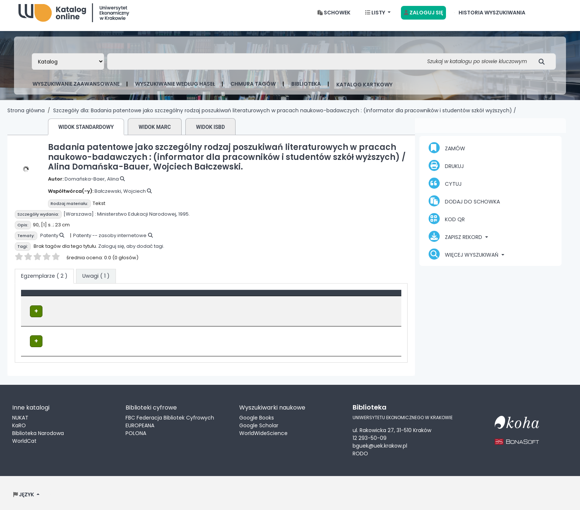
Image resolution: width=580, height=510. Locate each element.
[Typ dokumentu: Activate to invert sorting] (98, 302)
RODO (360, 450)
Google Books (256, 415)
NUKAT (20, 415)
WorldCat (24, 438)
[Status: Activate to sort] (368, 302)
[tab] (96, 282)
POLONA (136, 430)
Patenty (49, 241)
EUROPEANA (140, 423)
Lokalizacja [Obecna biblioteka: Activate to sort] (193, 302)
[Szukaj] (543, 67)
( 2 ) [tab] (44, 281)
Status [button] (348, 302)
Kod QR (447, 224)
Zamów (447, 153)
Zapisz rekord (456, 242)
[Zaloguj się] (423, 18)
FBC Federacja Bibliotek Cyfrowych (170, 415)
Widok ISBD (210, 133)
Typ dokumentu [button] (46, 302)
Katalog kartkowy (364, 90)
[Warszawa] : (80, 219)
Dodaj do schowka (464, 206)
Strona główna (26, 116)
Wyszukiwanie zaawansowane (76, 89)
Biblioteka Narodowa (38, 430)
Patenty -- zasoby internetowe (110, 241)
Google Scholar (258, 423)
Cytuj (445, 189)
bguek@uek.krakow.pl (380, 442)
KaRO (19, 423)
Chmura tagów (253, 89)
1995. (184, 219)
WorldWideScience (263, 430)
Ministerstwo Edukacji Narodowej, (137, 219)
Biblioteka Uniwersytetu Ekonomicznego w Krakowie (73, 17)
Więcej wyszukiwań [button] (464, 260)
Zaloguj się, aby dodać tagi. (131, 252)
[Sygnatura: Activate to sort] (296, 302)
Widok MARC (154, 133)
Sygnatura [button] (275, 302)
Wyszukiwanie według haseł (175, 89)
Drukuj (446, 171)
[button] (334, 18)
